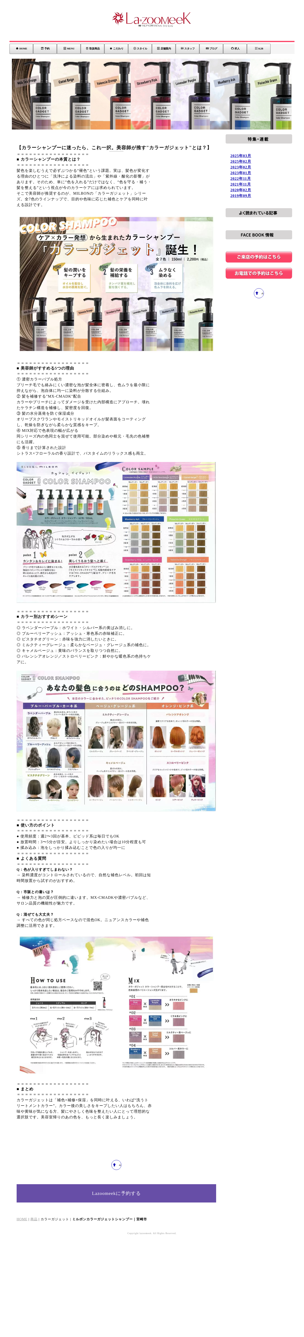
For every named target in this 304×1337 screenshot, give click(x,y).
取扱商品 (93, 48)
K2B (259, 48)
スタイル (140, 48)
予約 (45, 48)
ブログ (211, 48)
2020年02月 (240, 190)
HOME (21, 48)
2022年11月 (240, 179)
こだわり (117, 48)
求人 (235, 48)
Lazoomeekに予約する (116, 1292)
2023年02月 (240, 167)
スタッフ (188, 48)
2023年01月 (240, 173)
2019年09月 (240, 196)
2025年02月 (240, 161)
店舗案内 (164, 48)
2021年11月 (240, 184)
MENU (69, 48)
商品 (34, 1318)
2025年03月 (240, 156)
